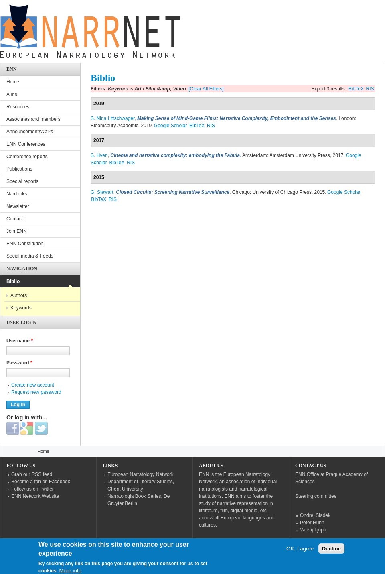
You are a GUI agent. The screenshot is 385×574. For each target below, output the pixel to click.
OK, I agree (300, 553)
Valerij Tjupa (313, 530)
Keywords (21, 308)
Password (19, 363)
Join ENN (16, 231)
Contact (14, 219)
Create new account (32, 385)
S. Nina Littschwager (112, 118)
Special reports (22, 181)
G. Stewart (102, 192)
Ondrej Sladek (315, 515)
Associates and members (33, 119)
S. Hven (99, 155)
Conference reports (27, 156)
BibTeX (356, 89)
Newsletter (17, 206)
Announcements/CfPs (29, 131)
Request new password (36, 392)
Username (19, 341)
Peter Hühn (312, 522)
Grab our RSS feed (31, 474)
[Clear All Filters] (205, 89)
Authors (18, 295)
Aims (11, 94)
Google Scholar (170, 125)
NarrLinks (16, 194)
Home (12, 82)
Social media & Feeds (29, 256)
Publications (19, 169)
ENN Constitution (24, 243)
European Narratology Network (140, 474)
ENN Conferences (25, 144)
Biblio (13, 281)
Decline (331, 553)
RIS (370, 89)
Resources (17, 107)
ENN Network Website (35, 496)
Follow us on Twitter (32, 489)
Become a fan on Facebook (40, 481)
